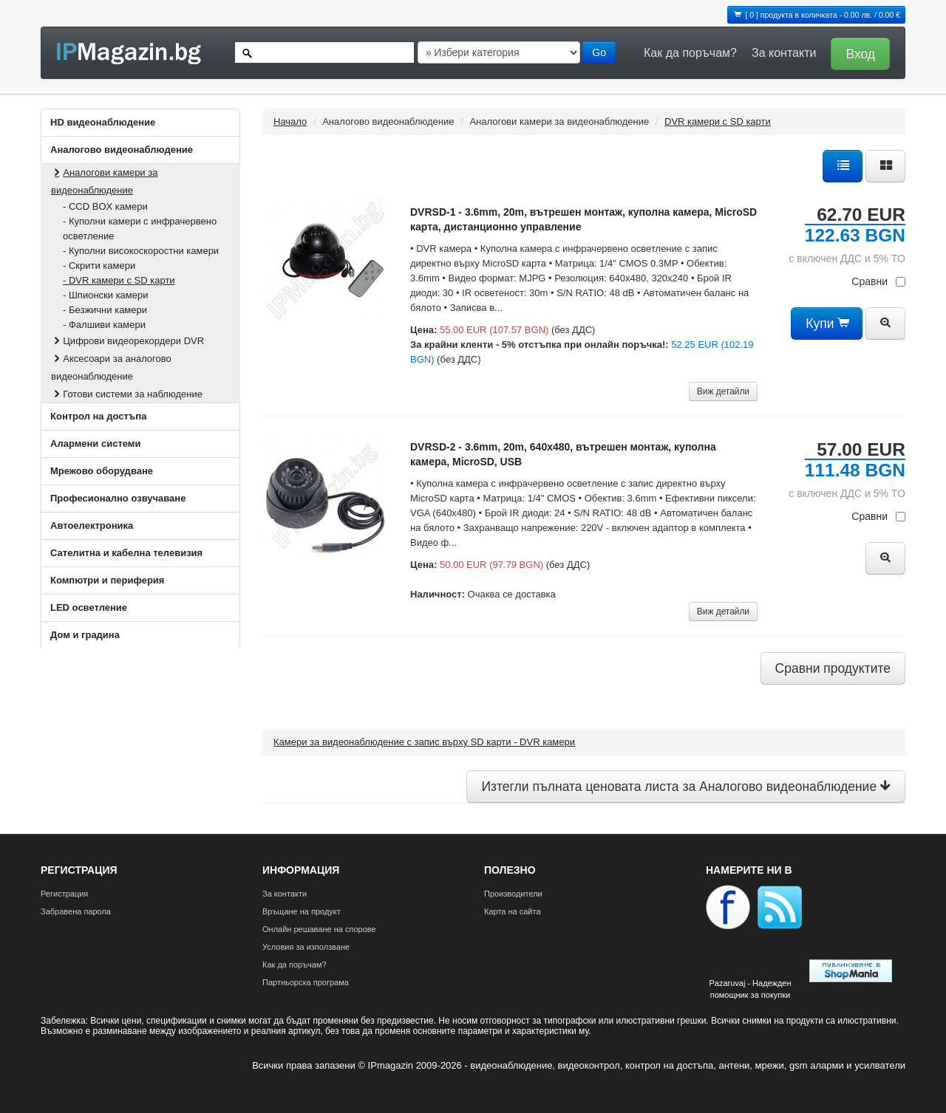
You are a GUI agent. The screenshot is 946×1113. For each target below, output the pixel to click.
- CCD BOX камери (105, 206)
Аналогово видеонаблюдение (121, 149)
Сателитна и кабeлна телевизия (126, 552)
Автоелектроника (91, 525)
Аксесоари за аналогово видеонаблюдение (111, 367)
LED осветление (88, 607)
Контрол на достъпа (98, 416)
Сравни (878, 281)
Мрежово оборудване (101, 470)
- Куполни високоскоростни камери (141, 250)
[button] (856, 52)
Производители (513, 893)
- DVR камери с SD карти (119, 280)
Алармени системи (95, 443)
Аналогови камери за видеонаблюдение (104, 181)
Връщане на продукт (301, 911)
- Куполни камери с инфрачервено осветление (140, 229)
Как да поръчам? (690, 53)
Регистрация (64, 893)
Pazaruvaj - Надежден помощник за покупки (750, 989)
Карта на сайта (512, 911)
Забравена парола (76, 911)
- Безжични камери (105, 309)
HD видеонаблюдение (102, 122)
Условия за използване (306, 946)
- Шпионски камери (106, 295)
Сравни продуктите (833, 668)
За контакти (784, 53)
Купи (827, 323)
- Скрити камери (99, 265)
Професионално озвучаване (118, 498)
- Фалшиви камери (104, 324)
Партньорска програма (305, 982)
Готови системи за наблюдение (127, 394)
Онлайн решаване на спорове (319, 929)
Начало (290, 121)
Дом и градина (85, 634)
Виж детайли (723, 391)
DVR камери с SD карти (717, 121)
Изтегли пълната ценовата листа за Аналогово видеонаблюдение (686, 786)
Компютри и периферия (107, 580)
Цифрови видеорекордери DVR (127, 340)
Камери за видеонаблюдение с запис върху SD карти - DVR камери (424, 741)
